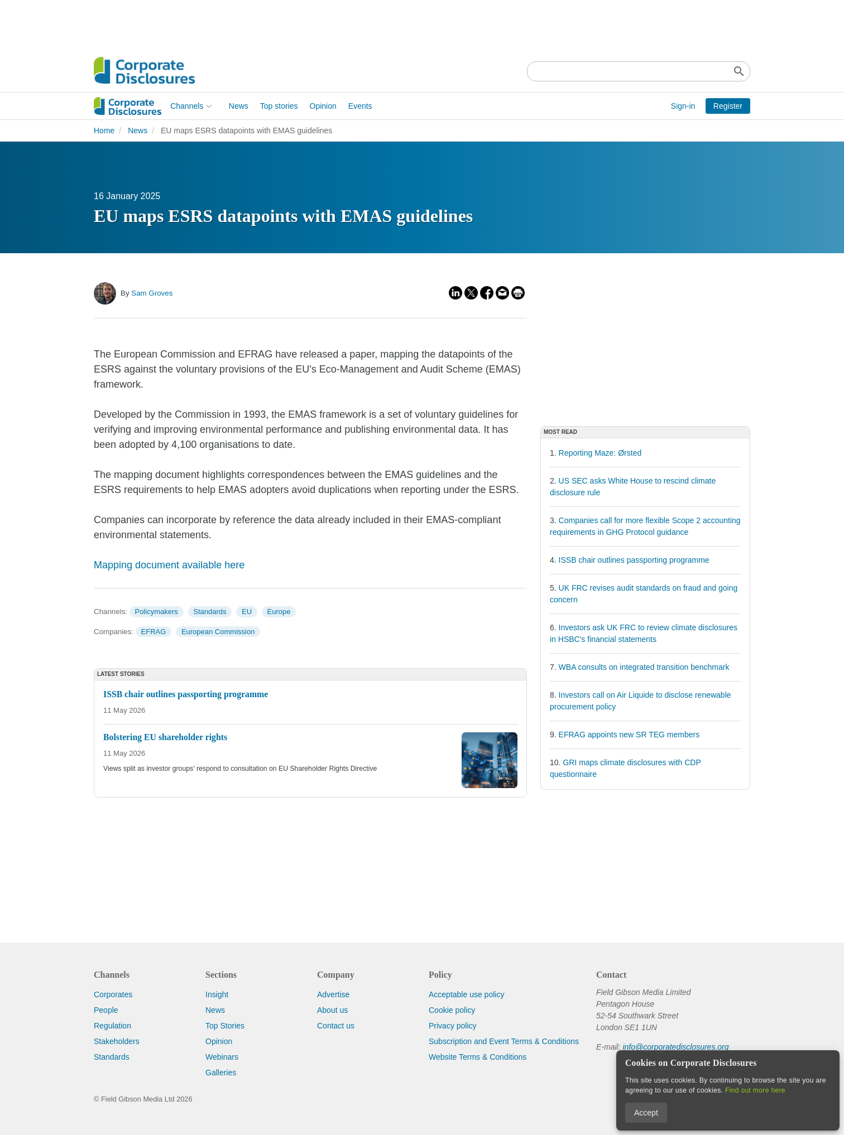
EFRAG (153, 631)
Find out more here (755, 1090)
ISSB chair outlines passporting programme (634, 560)
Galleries (220, 1072)
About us (332, 1010)
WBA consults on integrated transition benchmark (644, 667)
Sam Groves (151, 293)
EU (247, 611)
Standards (209, 611)
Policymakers (156, 611)
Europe (279, 611)
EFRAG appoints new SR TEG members (629, 734)
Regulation (112, 1025)
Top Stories (224, 1025)
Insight (216, 994)
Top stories (203, 106)
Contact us (335, 1025)
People (106, 1010)
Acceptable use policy (466, 994)
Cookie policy (452, 1010)
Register (727, 106)
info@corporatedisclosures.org (675, 1046)
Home (104, 130)
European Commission (218, 631)
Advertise (333, 994)
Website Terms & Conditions (477, 1056)
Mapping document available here (169, 565)
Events (284, 106)
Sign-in (683, 106)
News (162, 106)
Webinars (221, 1056)
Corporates (113, 994)
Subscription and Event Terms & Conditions (504, 1041)
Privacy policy (453, 1025)
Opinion (246, 106)
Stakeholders (117, 1041)
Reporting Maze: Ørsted (600, 452)
